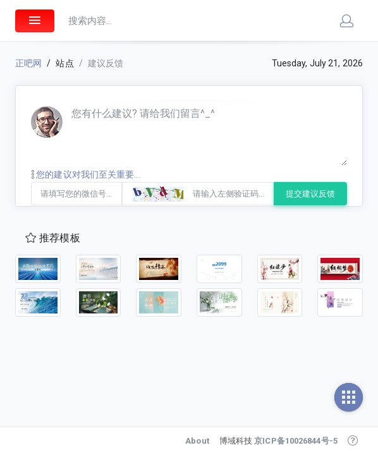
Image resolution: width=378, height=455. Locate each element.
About (197, 441)
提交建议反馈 (310, 193)
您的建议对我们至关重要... (85, 174)
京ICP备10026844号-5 (296, 441)
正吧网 (28, 63)
